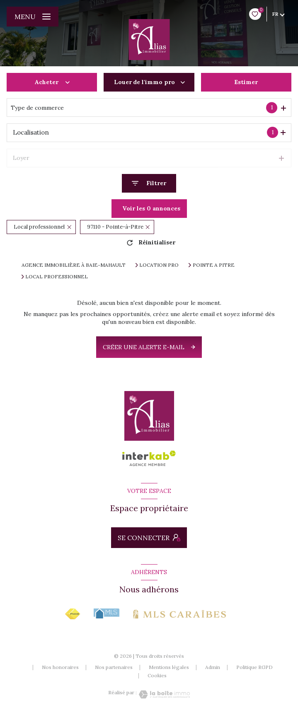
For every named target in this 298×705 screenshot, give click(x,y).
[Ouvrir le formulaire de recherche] (149, 183)
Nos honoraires (60, 667)
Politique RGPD (254, 667)
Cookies (157, 675)
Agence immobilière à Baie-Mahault (74, 265)
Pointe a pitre (214, 265)
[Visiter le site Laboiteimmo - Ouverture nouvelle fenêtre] (163, 694)
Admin (212, 667)
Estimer (246, 82)
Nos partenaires (114, 667)
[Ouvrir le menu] (32, 17)
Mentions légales (169, 667)
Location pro (159, 265)
